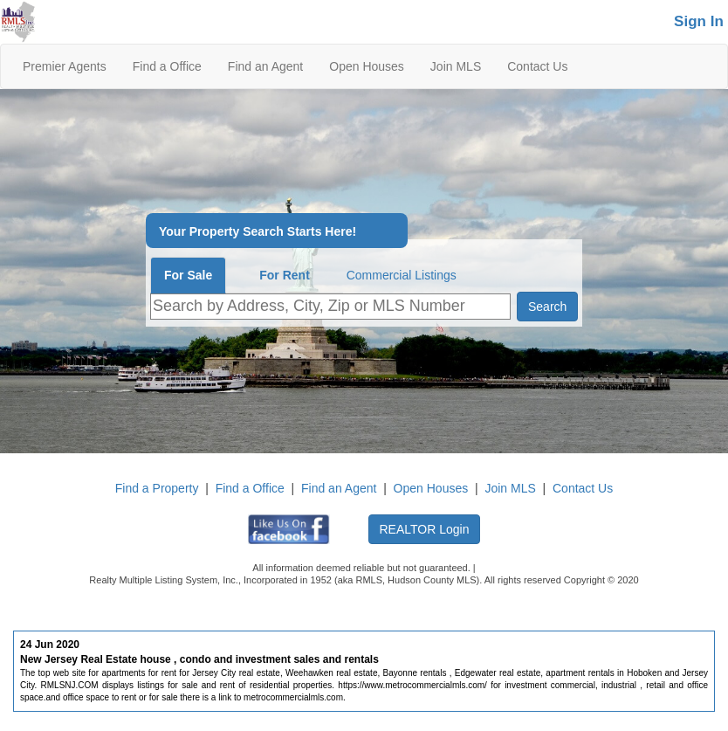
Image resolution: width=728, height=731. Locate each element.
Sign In (699, 21)
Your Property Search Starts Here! (257, 231)
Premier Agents (64, 66)
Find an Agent (265, 66)
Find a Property (157, 488)
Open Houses (366, 66)
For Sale (188, 275)
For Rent (284, 275)
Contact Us (537, 66)
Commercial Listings (402, 275)
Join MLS (455, 66)
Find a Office (167, 66)
